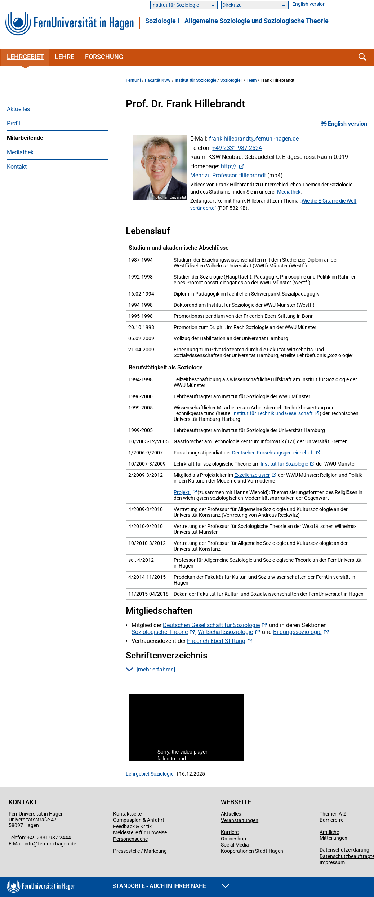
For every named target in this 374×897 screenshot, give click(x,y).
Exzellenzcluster (252, 475)
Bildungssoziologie (297, 632)
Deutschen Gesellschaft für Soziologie (211, 625)
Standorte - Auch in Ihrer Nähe (170, 886)
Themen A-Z (333, 814)
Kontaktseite (127, 814)
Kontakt (17, 166)
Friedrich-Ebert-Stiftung (216, 641)
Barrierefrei (332, 820)
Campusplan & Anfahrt (138, 820)
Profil (13, 123)
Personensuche (130, 839)
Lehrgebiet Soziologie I (151, 774)
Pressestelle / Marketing (140, 851)
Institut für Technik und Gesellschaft (272, 413)
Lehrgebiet (25, 57)
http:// (229, 166)
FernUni (133, 80)
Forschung (104, 57)
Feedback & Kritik (132, 826)
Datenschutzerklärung (344, 850)
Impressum (332, 862)
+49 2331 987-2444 (49, 837)
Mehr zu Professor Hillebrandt (228, 175)
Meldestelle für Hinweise (140, 832)
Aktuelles (18, 109)
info (29, 844)
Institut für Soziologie (195, 80)
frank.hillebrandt (230, 138)
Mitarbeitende (25, 137)
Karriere (230, 832)
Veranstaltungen (239, 820)
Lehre (64, 57)
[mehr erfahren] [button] (150, 669)
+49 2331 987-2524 (237, 148)
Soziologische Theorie (160, 632)
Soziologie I (231, 80)
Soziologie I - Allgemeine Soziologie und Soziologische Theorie (237, 21)
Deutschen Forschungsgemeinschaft (273, 453)
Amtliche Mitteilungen (333, 835)
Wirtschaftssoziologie (225, 632)
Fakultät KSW (158, 80)
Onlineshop (233, 839)
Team (251, 80)
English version (309, 4)
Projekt (182, 492)
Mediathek (20, 152)
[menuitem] (57, 109)
